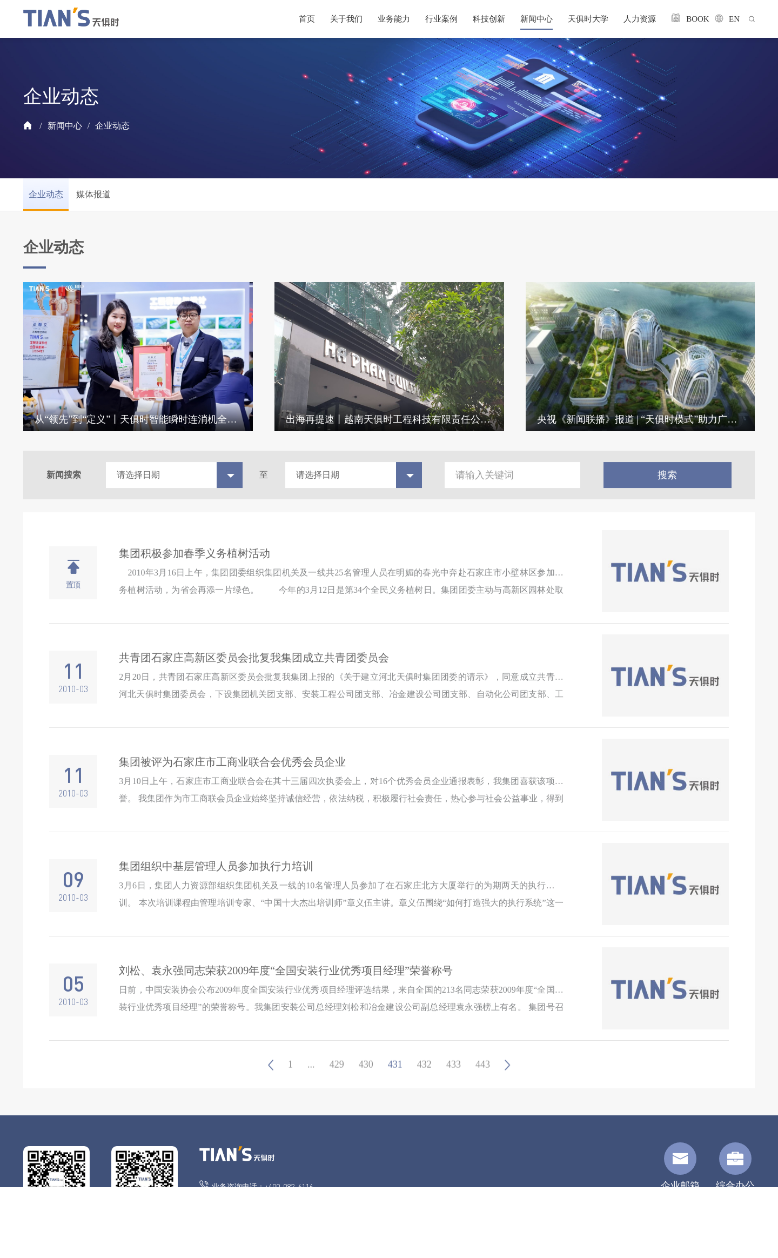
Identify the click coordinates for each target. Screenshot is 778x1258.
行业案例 (441, 19)
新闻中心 (536, 19)
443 (482, 1087)
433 (453, 1087)
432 (424, 1087)
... (311, 1087)
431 (395, 1087)
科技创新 (489, 19)
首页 (307, 19)
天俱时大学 (588, 19)
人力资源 (639, 19)
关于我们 (346, 19)
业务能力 (394, 19)
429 (337, 1087)
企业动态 (112, 125)
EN (724, 18)
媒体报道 (93, 194)
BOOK (685, 18)
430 (366, 1087)
